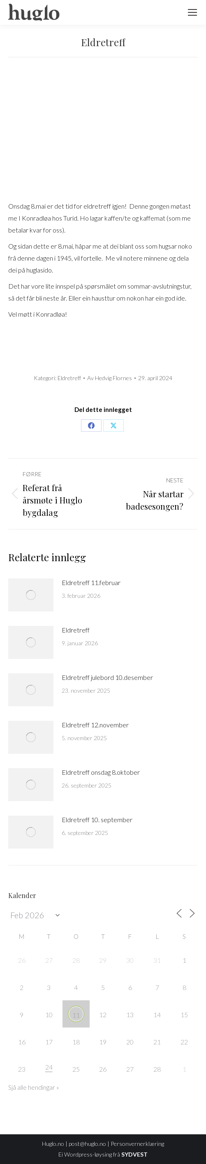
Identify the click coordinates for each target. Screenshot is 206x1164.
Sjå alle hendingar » (33, 1087)
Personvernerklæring (137, 1143)
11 (76, 1015)
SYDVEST (134, 1154)
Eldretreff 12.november (95, 725)
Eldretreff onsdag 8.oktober (101, 772)
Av (109, 377)
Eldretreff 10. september (97, 819)
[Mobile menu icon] (192, 12)
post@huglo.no (87, 1143)
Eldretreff (69, 377)
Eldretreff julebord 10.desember (107, 677)
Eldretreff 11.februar (91, 582)
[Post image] (30, 594)
